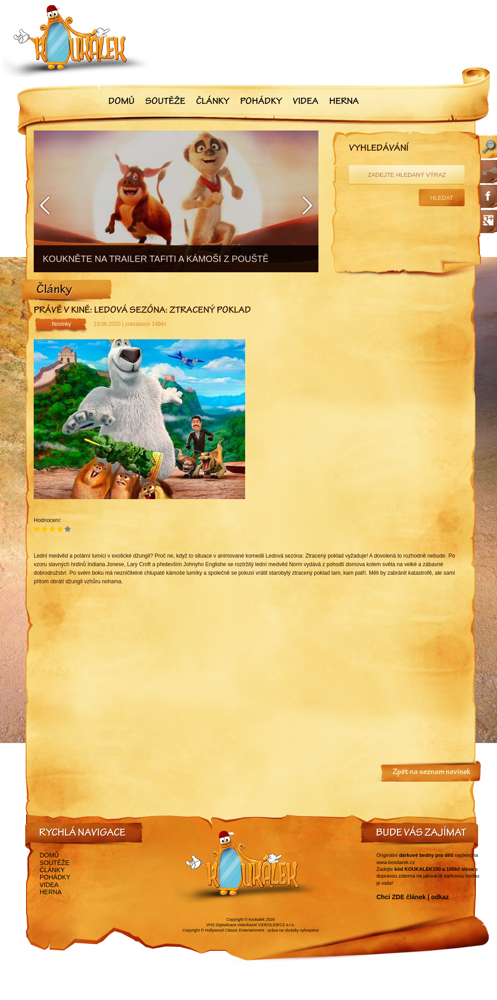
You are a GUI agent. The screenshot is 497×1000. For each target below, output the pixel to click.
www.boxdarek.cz (395, 862)
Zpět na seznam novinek (431, 773)
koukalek (257, 919)
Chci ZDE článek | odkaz (412, 897)
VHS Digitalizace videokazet (231, 925)
